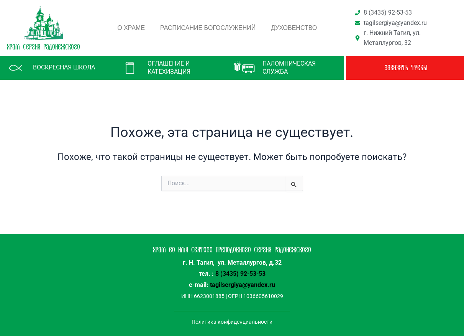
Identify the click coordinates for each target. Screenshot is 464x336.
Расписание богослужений (208, 28)
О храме (131, 28)
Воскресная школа (64, 67)
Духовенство (294, 28)
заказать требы (406, 68)
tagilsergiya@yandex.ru (242, 284)
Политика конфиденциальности (232, 322)
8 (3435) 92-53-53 (240, 273)
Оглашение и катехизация (169, 67)
